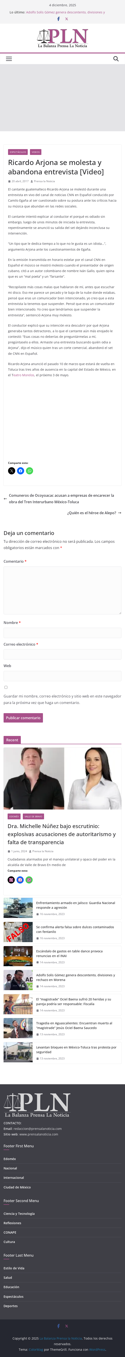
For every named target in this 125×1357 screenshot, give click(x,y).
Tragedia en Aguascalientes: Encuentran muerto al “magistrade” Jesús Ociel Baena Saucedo (74, 1025)
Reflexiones (12, 1223)
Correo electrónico (21, 644)
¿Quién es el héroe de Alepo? (94, 512)
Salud (8, 1277)
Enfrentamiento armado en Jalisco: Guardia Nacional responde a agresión (75, 905)
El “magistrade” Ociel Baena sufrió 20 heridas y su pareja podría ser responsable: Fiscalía (73, 1001)
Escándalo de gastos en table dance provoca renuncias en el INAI (69, 953)
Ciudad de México (17, 1187)
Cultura (9, 1242)
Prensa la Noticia (44, 181)
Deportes (11, 1306)
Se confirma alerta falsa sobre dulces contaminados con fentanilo (75, 929)
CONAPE (10, 1232)
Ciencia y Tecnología (19, 1213)
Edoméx (14, 816)
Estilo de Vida (14, 1268)
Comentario (15, 561)
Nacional (10, 1168)
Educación (11, 1287)
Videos (36, 152)
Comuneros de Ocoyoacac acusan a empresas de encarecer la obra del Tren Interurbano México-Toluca (59, 498)
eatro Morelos (23, 375)
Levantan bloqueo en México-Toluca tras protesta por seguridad (76, 1049)
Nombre (12, 622)
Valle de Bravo (33, 816)
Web (7, 665)
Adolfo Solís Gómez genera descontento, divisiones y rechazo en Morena (75, 977)
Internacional (14, 1177)
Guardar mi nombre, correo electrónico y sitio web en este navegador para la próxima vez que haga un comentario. (62, 699)
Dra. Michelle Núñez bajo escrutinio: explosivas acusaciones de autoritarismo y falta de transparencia (62, 834)
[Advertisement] (62, 97)
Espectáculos (18, 152)
